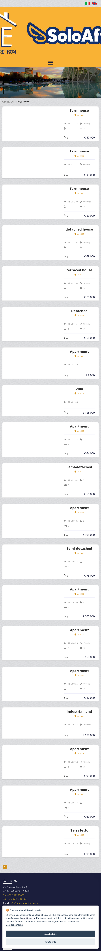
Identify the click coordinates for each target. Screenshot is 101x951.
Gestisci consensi (14, 925)
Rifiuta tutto (50, 942)
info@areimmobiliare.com (24, 903)
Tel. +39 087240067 (13, 895)
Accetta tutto (50, 934)
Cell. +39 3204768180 (14, 898)
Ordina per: (8, 101)
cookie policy (28, 918)
